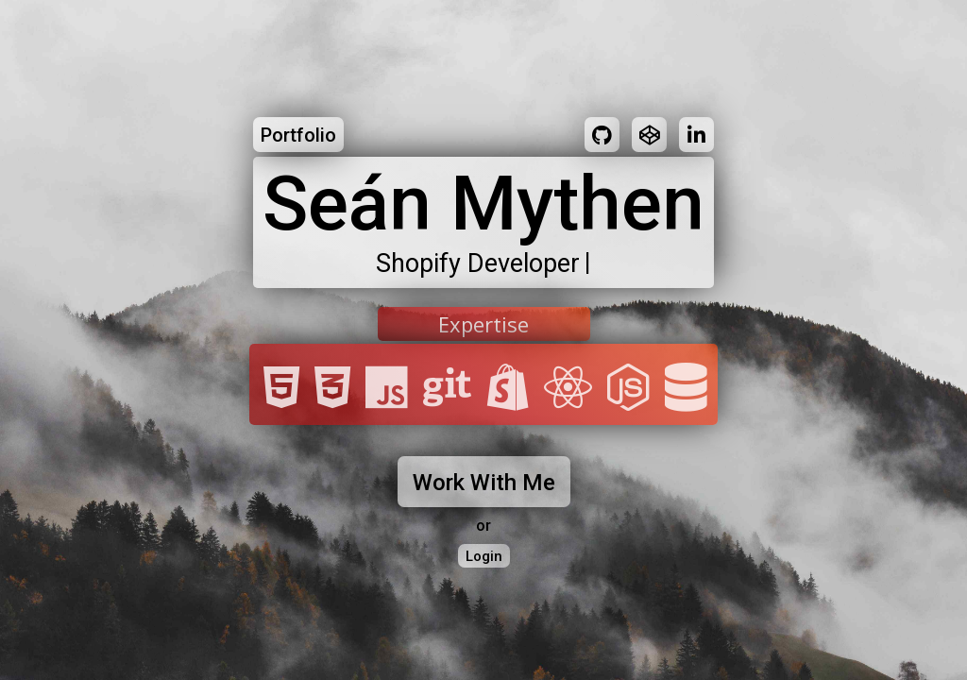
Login (484, 556)
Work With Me (484, 482)
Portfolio (298, 135)
